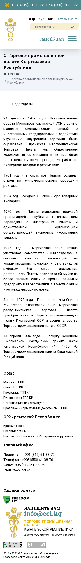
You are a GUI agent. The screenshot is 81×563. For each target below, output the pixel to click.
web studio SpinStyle (38, 556)
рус (41, 19)
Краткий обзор (13, 426)
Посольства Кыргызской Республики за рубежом (38, 436)
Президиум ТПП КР (16, 392)
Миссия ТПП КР (14, 382)
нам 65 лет (52, 39)
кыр (31, 19)
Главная (11, 74)
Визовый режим (14, 431)
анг (50, 19)
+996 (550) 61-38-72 (61, 5)
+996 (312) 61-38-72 (27, 5)
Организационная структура (23, 403)
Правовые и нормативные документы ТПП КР (35, 408)
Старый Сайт (67, 19)
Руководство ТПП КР (18, 397)
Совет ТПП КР (13, 387)
